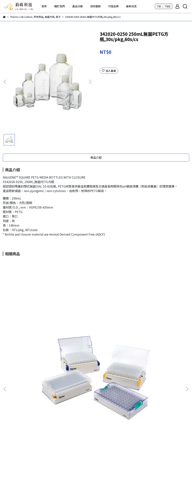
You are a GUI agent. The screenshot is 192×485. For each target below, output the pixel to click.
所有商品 (73, 370)
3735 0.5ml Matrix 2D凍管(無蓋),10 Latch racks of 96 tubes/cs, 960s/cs (36, 338)
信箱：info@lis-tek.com (18, 421)
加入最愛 (109, 71)
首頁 (44, 6)
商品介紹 (96, 157)
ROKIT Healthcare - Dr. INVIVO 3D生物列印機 (95, 376)
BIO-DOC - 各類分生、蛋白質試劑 (88, 382)
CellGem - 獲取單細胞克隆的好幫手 (89, 404)
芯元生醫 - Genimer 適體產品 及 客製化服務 (94, 387)
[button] (90, 82)
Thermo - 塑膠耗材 (79, 410)
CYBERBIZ (102, 475)
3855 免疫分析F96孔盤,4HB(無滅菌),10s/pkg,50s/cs (96, 338)
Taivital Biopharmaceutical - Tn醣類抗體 (93, 399)
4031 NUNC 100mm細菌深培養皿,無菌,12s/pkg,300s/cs (155, 338)
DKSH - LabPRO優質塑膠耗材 (85, 393)
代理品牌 (113, 6)
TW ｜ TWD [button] (163, 6)
